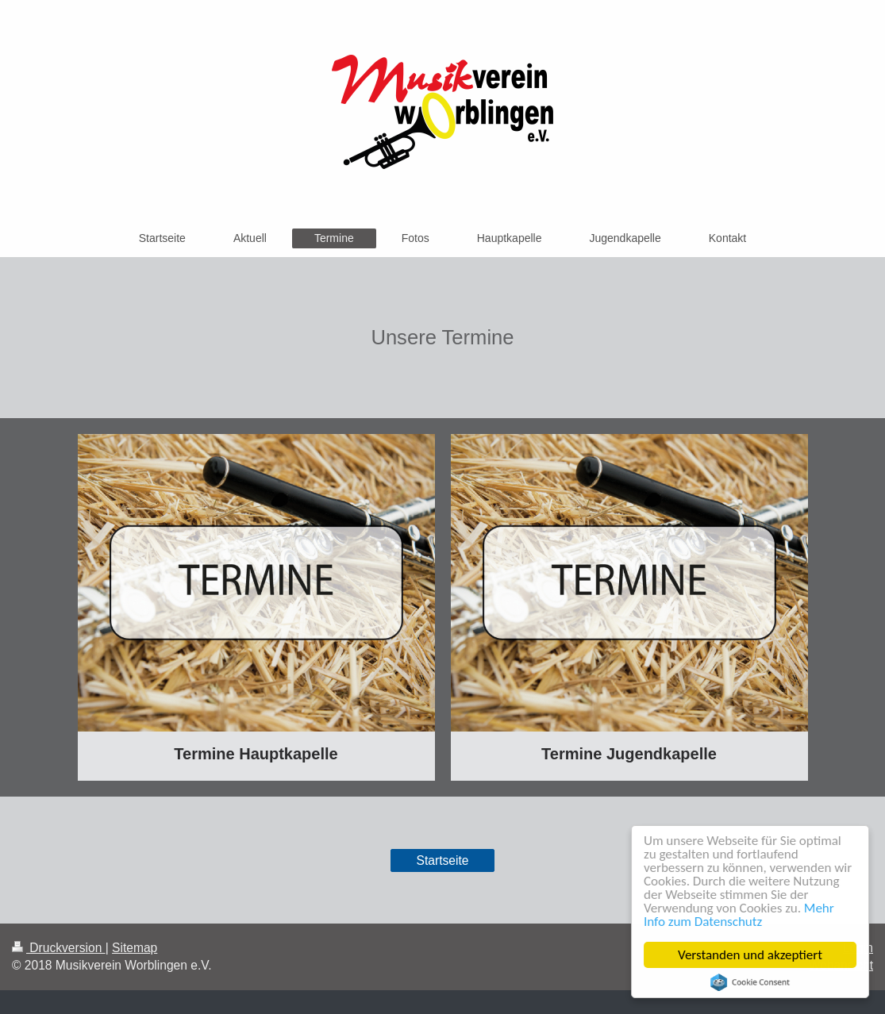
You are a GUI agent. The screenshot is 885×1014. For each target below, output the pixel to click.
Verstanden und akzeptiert (750, 955)
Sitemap (134, 947)
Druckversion (59, 947)
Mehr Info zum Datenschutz (739, 915)
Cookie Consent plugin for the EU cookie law (750, 982)
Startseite (443, 860)
